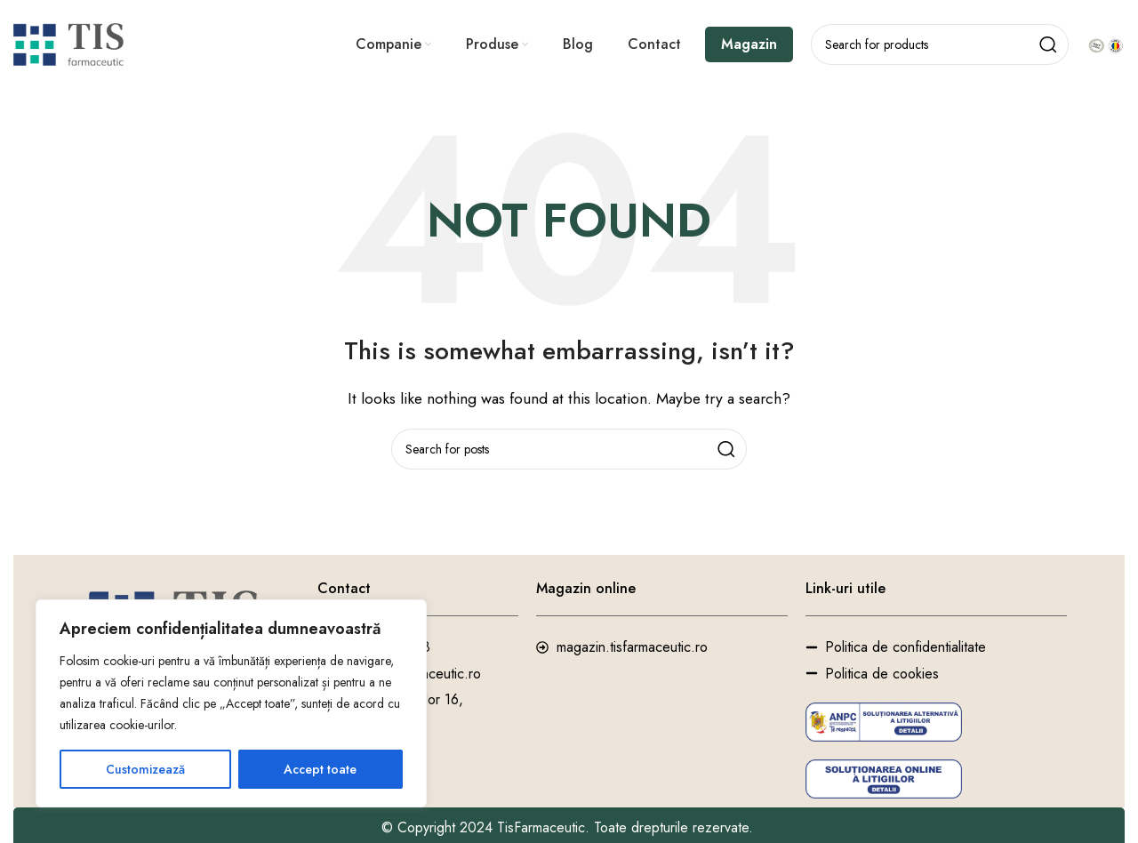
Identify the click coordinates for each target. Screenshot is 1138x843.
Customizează (145, 769)
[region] (231, 703)
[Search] (940, 44)
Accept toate (320, 769)
